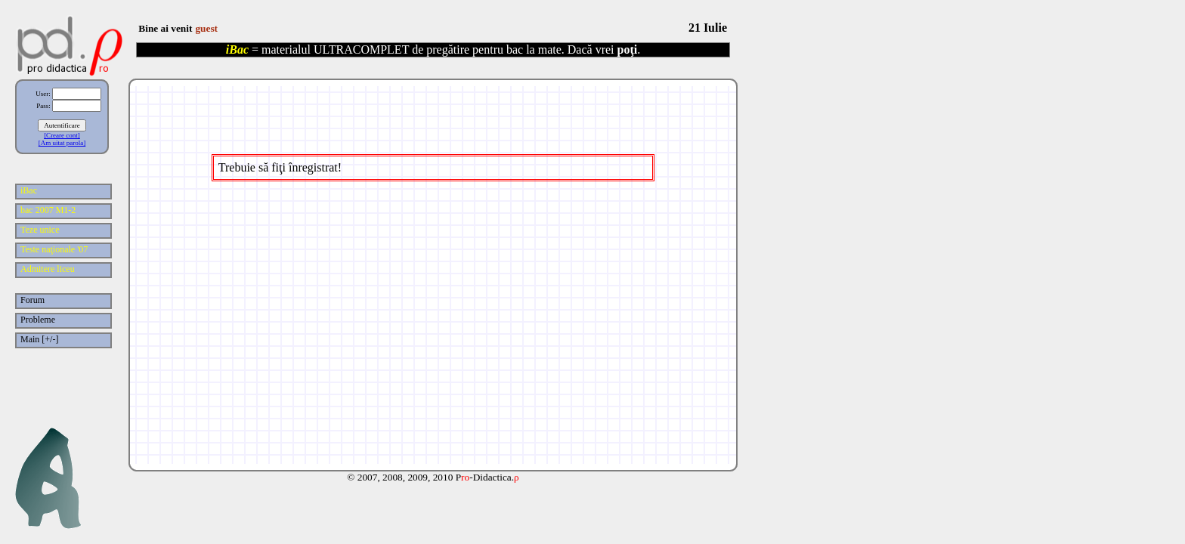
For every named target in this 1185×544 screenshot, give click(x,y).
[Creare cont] (62, 135)
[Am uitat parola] (62, 143)
